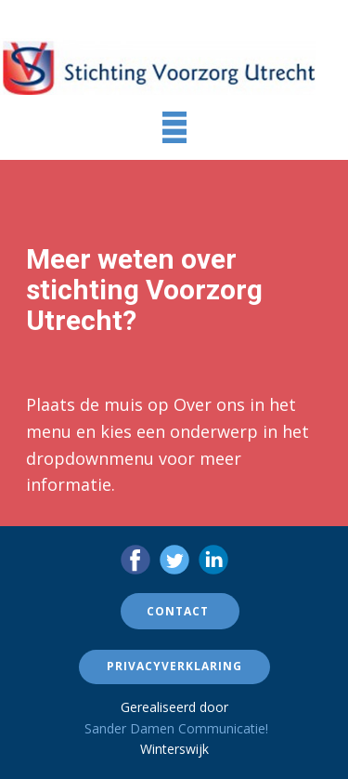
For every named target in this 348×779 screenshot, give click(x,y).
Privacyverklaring (174, 666)
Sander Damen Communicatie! (176, 728)
